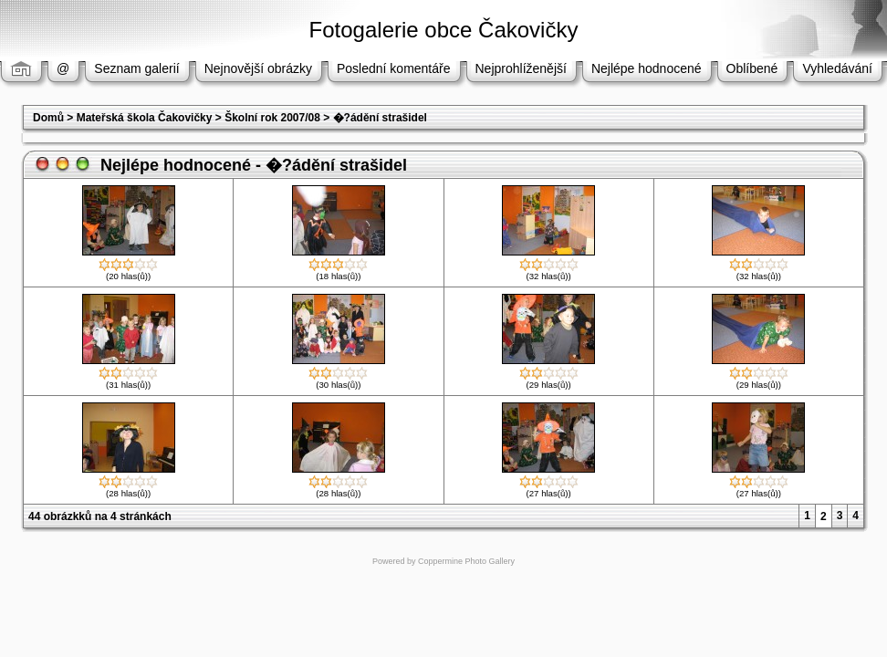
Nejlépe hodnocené (646, 68)
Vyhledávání (837, 68)
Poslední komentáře (394, 68)
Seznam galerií (136, 68)
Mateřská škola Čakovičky (145, 117)
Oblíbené (752, 68)
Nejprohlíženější (521, 68)
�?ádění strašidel (380, 117)
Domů (48, 117)
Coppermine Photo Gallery (466, 561)
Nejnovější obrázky (258, 68)
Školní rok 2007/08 (272, 117)
